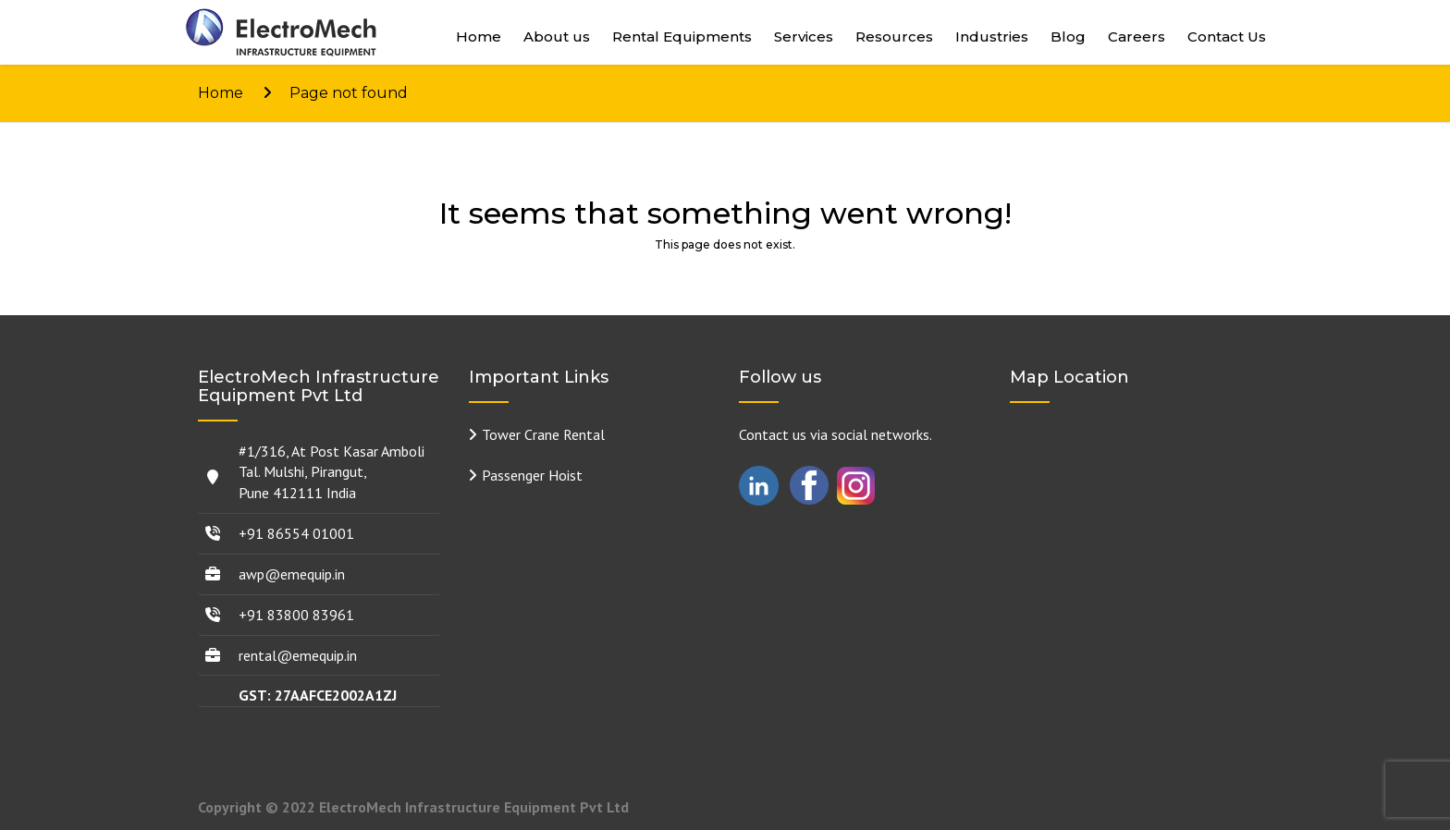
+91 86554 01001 (296, 533)
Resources (894, 36)
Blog (1068, 36)
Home (478, 36)
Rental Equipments (682, 36)
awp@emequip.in (292, 574)
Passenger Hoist (532, 475)
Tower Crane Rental (543, 434)
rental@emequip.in (298, 655)
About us (556, 36)
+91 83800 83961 (296, 614)
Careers (1136, 36)
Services (803, 36)
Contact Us (1226, 36)
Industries (991, 36)
